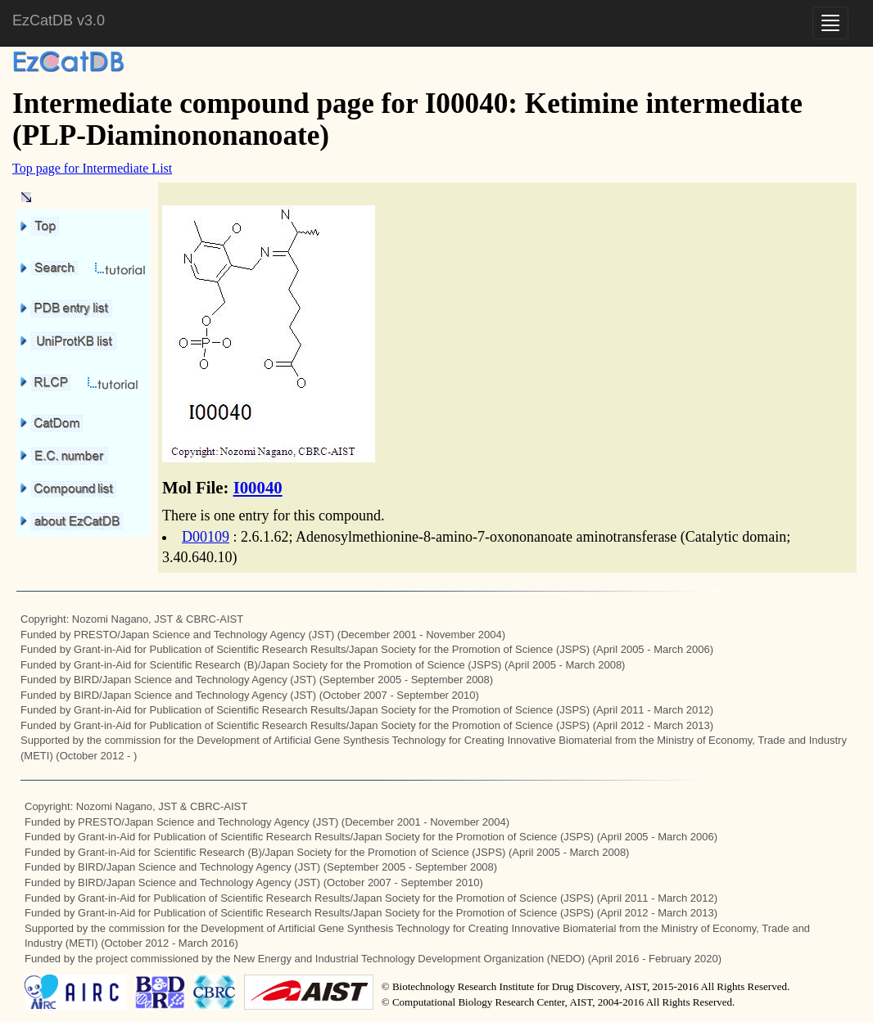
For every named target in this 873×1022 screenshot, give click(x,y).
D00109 (205, 537)
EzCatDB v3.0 (58, 20)
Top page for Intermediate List (92, 168)
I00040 (258, 487)
